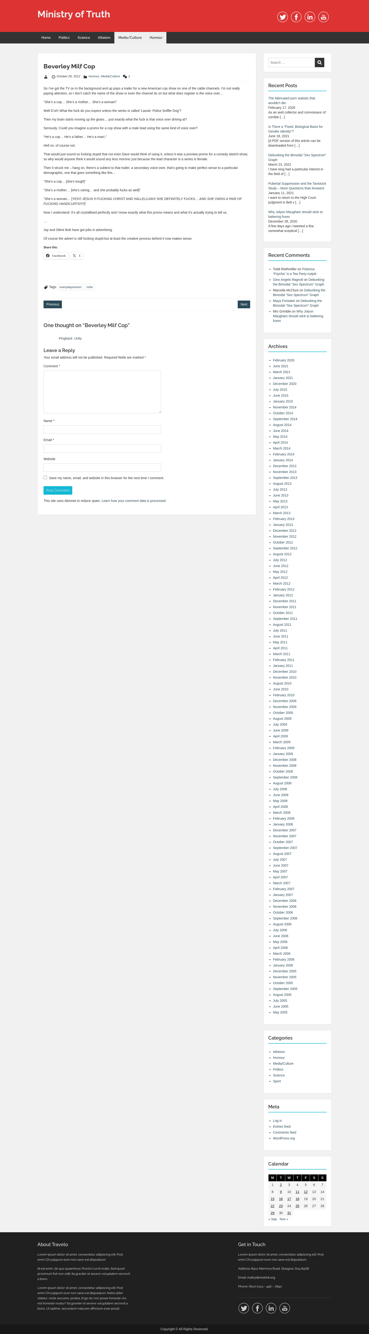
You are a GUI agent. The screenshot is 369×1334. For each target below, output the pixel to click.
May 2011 (280, 642)
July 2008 (280, 789)
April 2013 (280, 507)
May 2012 (280, 572)
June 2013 (280, 495)
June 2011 (280, 636)
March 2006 (281, 953)
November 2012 (285, 536)
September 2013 (285, 478)
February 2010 (283, 695)
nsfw (89, 287)
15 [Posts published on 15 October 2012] (272, 1199)
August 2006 (282, 924)
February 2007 (283, 889)
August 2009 (282, 718)
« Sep (272, 1219)
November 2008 (285, 765)
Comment (52, 366)
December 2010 (285, 671)
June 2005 (280, 1006)
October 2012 (283, 542)
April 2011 (280, 648)
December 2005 (285, 971)
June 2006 (280, 936)
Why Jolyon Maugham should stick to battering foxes (298, 316)
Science (84, 37)
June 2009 (280, 730)
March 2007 (281, 883)
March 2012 (281, 583)
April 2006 (280, 948)
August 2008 (282, 783)
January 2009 (283, 754)
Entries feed (282, 1126)
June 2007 (280, 865)
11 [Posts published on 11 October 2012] (297, 1192)
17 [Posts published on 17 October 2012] (289, 1199)
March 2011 (281, 654)
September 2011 (285, 619)
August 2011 (282, 624)
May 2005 (280, 1012)
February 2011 (283, 660)
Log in (277, 1121)
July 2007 (280, 859)
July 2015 (280, 389)
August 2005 (282, 995)
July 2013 (280, 489)
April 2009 (280, 736)
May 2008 (280, 801)
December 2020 (285, 384)
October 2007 (283, 842)
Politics (64, 37)
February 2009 (283, 748)
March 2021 (281, 372)
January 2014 (283, 460)
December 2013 (285, 466)
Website (49, 459)
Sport (277, 1081)
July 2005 (280, 1000)
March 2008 (281, 812)
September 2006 (285, 918)
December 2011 (285, 601)
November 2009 (285, 707)
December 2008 (285, 760)
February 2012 (283, 589)
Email (49, 440)
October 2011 (283, 613)
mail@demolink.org (261, 1277)
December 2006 (285, 901)
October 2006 (283, 912)
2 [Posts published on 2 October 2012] (281, 1185)
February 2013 (283, 519)
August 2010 (282, 683)
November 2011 (285, 607)
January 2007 (283, 895)
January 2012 (283, 595)
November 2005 (285, 977)
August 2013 (282, 483)
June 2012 (280, 566)
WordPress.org (284, 1138)
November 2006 (285, 906)
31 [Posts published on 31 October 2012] (289, 1213)
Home (46, 37)
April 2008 (280, 807)
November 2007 (285, 836)
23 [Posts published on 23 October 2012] (281, 1206)
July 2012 (280, 560)
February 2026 (283, 360)
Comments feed (284, 1132)
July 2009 (280, 724)
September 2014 (285, 419)
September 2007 (285, 848)
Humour (156, 37)
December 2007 (285, 830)
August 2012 (282, 554)
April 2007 (280, 877)
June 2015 (280, 395)
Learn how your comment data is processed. (134, 501)
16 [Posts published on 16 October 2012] (281, 1199)
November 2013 (285, 472)
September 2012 (285, 548)
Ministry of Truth (73, 14)
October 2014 (283, 413)
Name (49, 421)
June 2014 (280, 431)
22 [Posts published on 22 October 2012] (272, 1206)
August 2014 (282, 425)
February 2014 (283, 454)
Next (244, 304)
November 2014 (285, 407)
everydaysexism (70, 287)
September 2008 (285, 777)
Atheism (104, 37)
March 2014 (281, 448)
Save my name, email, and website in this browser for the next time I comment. (106, 478)
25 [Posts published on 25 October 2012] (297, 1206)
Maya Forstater (284, 301)
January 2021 (283, 378)
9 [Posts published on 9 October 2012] (281, 1192)
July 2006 (280, 930)
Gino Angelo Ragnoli (288, 280)
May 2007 (280, 871)
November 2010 (285, 677)
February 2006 (283, 959)
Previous (52, 304)
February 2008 (283, 818)
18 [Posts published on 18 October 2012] (297, 1199)
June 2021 (280, 366)
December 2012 (285, 530)
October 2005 (283, 983)
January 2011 (283, 666)
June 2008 (280, 795)
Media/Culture (130, 37)
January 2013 (283, 525)
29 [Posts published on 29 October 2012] (272, 1213)
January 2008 (283, 824)
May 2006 (280, 942)
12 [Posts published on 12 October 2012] (306, 1192)
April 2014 (280, 442)
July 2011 (280, 630)
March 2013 (281, 513)
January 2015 (283, 401)
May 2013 (280, 501)
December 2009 (285, 701)
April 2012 (280, 577)
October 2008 (283, 771)
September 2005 (285, 989)
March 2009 (281, 742)
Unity (78, 338)
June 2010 (280, 689)
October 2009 (283, 713)
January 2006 (283, 965)
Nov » (284, 1219)
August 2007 (282, 854)
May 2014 (280, 436)
